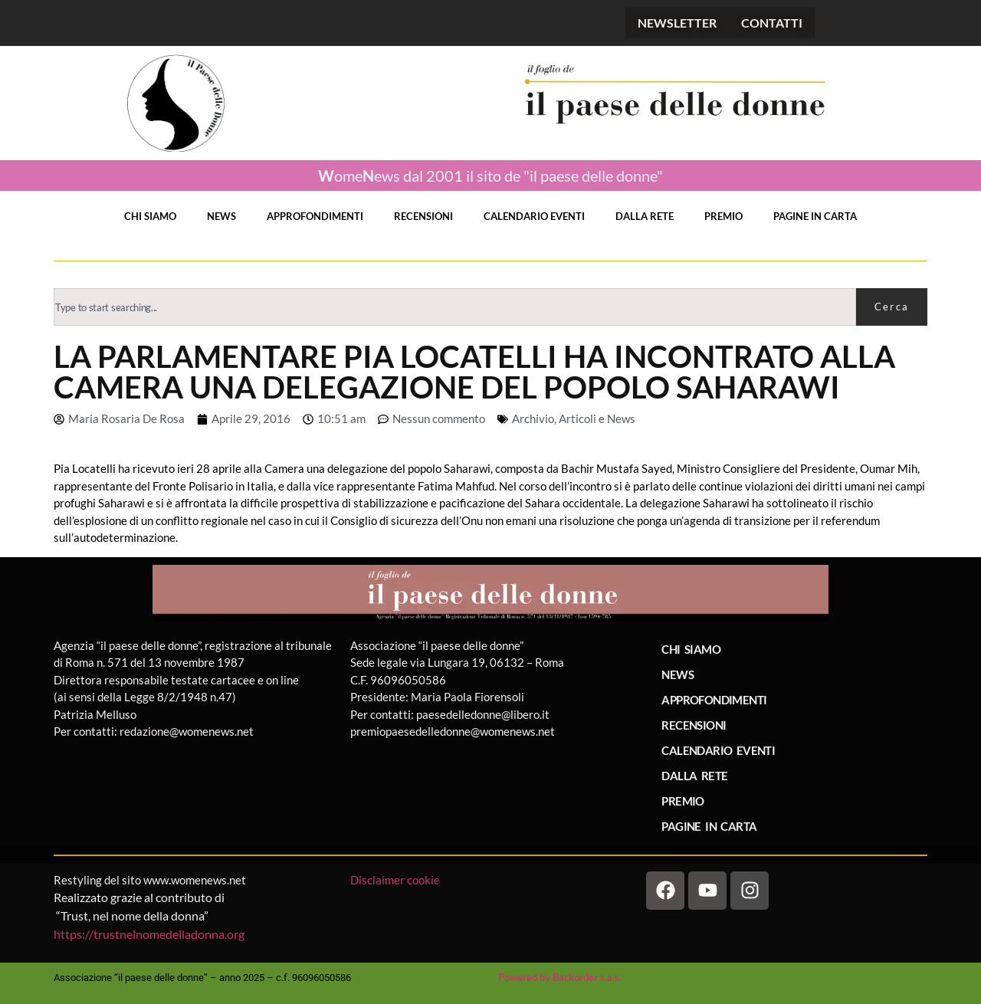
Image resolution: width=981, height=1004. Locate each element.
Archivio (533, 418)
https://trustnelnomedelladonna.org (149, 934)
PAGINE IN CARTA (815, 216)
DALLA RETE (644, 216)
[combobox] (455, 307)
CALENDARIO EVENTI (534, 216)
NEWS (221, 216)
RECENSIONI (423, 216)
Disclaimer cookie (396, 880)
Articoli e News (597, 418)
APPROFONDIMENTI (315, 216)
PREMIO (723, 216)
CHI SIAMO (150, 216)
